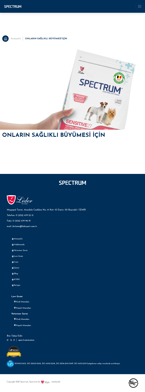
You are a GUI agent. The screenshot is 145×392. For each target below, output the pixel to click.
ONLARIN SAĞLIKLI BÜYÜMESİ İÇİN (46, 39)
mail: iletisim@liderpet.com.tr (22, 226)
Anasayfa (16, 39)
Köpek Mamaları (23, 308)
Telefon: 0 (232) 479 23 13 (20, 215)
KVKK (17, 279)
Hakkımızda (19, 245)
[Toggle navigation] (140, 6)
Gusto (16, 268)
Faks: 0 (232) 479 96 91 (19, 221)
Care (16, 262)
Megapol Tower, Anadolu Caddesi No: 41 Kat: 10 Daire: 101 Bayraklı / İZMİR (46, 210)
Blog (16, 274)
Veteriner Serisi (20, 250)
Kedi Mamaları (22, 302)
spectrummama (26, 340)
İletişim (17, 285)
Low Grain (18, 256)
